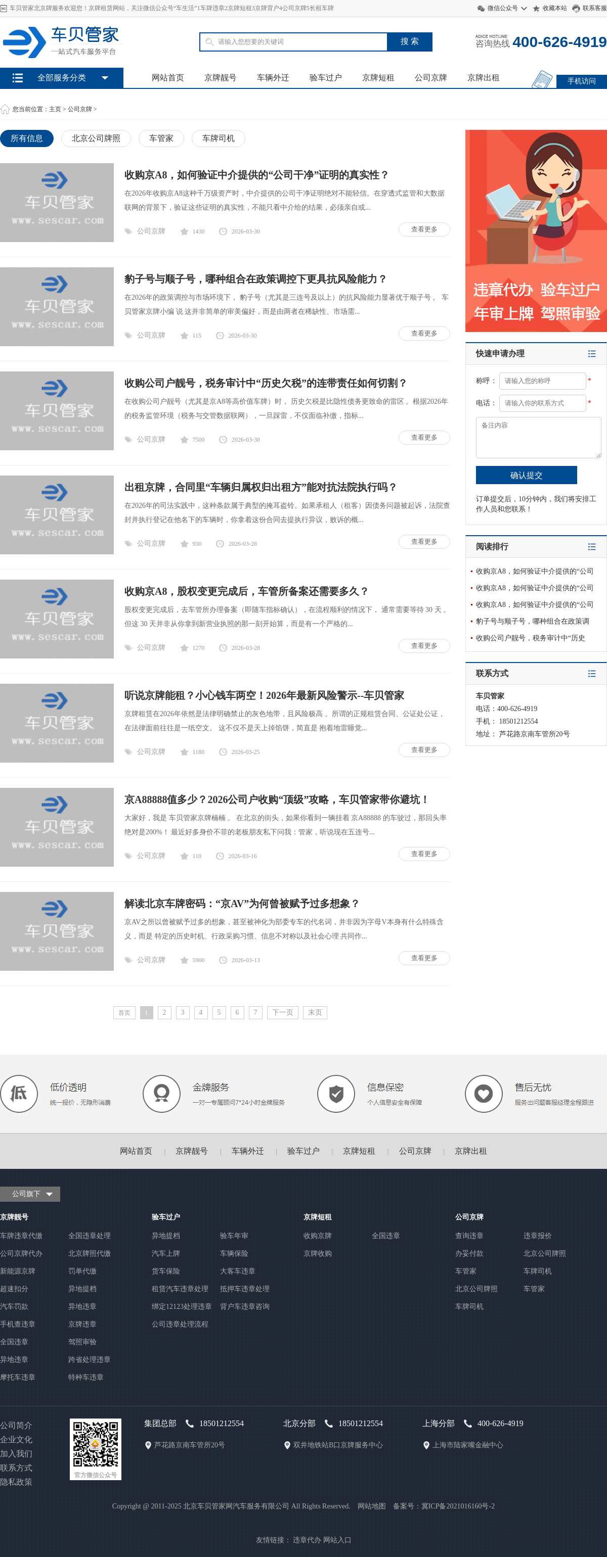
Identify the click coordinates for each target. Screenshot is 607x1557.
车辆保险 (234, 1253)
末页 (315, 1012)
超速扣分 (14, 1289)
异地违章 (82, 1306)
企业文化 (16, 1439)
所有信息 (27, 138)
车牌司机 (218, 138)
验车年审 (234, 1236)
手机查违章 (17, 1324)
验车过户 (326, 77)
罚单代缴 (82, 1271)
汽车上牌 (166, 1253)
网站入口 (337, 1540)
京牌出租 (483, 77)
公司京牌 (431, 77)
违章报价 (538, 1236)
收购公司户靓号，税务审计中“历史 (530, 638)
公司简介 (16, 1425)
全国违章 (14, 1342)
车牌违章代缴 (21, 1236)
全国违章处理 (89, 1236)
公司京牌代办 (21, 1253)
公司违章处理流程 (180, 1324)
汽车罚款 (14, 1306)
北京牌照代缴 (89, 1253)
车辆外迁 (273, 77)
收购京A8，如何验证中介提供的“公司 (535, 571)
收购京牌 (318, 1236)
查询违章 (469, 1236)
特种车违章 (86, 1377)
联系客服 (595, 8)
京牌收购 (318, 1253)
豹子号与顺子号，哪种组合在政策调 (532, 621)
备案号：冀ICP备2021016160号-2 (444, 1506)
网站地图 (372, 1506)
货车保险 (166, 1271)
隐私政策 (16, 1482)
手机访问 (582, 81)
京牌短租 (378, 77)
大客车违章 (237, 1271)
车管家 (161, 138)
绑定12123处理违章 (182, 1306)
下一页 (282, 1012)
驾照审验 (82, 1342)
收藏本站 (555, 8)
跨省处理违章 (89, 1359)
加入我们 (16, 1453)
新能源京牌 (17, 1271)
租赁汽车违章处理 (180, 1289)
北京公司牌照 (96, 138)
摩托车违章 (17, 1377)
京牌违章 (82, 1324)
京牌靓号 (220, 77)
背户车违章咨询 (245, 1306)
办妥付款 (469, 1253)
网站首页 (168, 77)
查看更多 (424, 229)
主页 (55, 109)
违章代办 (307, 1540)
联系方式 (16, 1468)
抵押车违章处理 (245, 1289)
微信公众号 (503, 8)
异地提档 (82, 1289)
